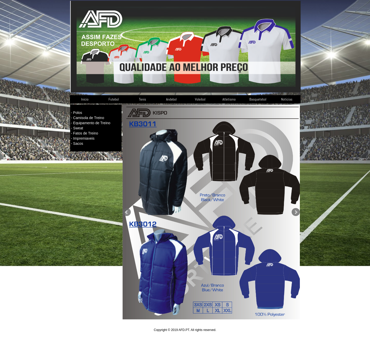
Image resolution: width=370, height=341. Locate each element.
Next (296, 212)
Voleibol (200, 99)
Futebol (113, 99)
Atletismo (229, 99)
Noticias (286, 99)
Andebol (171, 99)
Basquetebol (257, 99)
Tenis (142, 99)
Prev (127, 212)
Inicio (84, 99)
